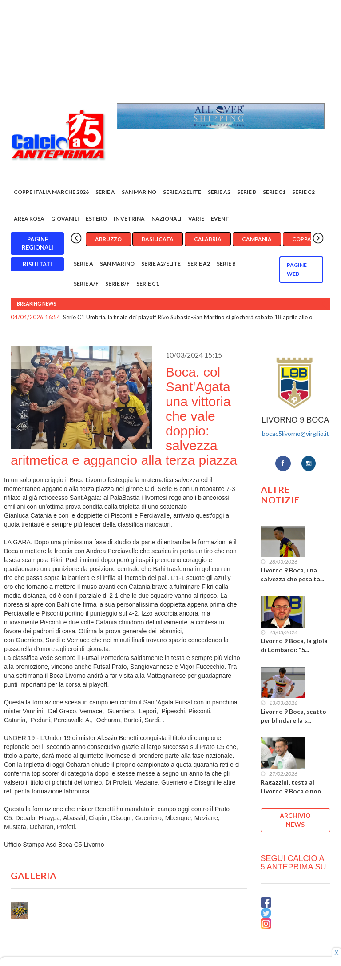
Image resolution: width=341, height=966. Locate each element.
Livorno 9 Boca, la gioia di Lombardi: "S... (294, 645)
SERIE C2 (303, 192)
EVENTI (221, 218)
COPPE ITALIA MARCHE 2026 (51, 192)
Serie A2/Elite (161, 263)
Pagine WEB (297, 269)
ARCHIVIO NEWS (295, 820)
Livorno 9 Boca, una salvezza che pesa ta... (292, 574)
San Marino (139, 192)
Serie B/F (117, 283)
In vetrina (129, 218)
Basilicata (158, 239)
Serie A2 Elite (182, 192)
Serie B (246, 192)
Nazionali (166, 218)
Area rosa (29, 218)
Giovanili (65, 218)
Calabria (208, 239)
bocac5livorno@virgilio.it (295, 433)
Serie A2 (219, 192)
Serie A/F (86, 283)
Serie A (105, 192)
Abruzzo (108, 239)
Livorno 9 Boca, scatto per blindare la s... (293, 716)
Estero (96, 218)
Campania (257, 239)
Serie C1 (274, 192)
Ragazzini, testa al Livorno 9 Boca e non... (293, 786)
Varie (196, 218)
